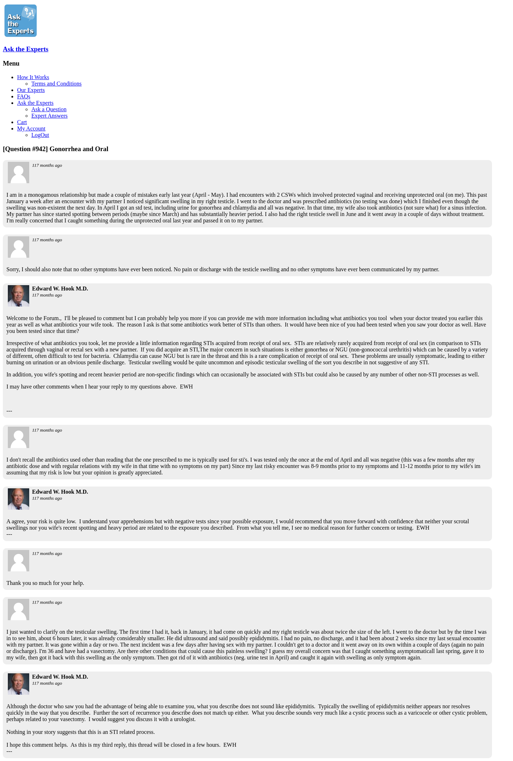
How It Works (33, 77)
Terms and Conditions (56, 84)
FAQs (23, 96)
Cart (22, 122)
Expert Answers (49, 116)
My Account (31, 128)
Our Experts (31, 90)
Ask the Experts (25, 49)
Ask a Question (49, 109)
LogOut (40, 135)
